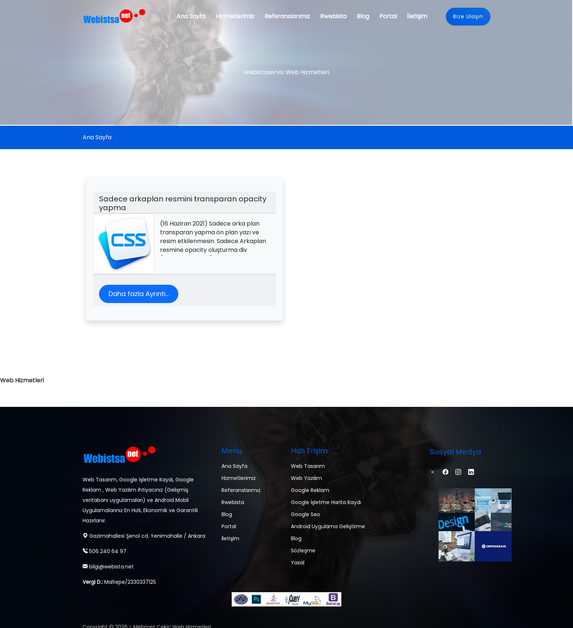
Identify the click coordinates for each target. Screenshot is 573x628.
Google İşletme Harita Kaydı (326, 502)
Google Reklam (310, 490)
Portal (388, 16)
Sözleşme (303, 550)
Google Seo (305, 514)
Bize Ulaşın (468, 16)
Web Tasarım (308, 466)
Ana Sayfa (191, 16)
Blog (363, 16)
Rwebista (333, 16)
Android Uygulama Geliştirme (328, 526)
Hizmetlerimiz (235, 16)
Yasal (297, 562)
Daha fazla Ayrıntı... (139, 293)
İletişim (417, 16)
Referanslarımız (287, 16)
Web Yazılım (306, 478)
